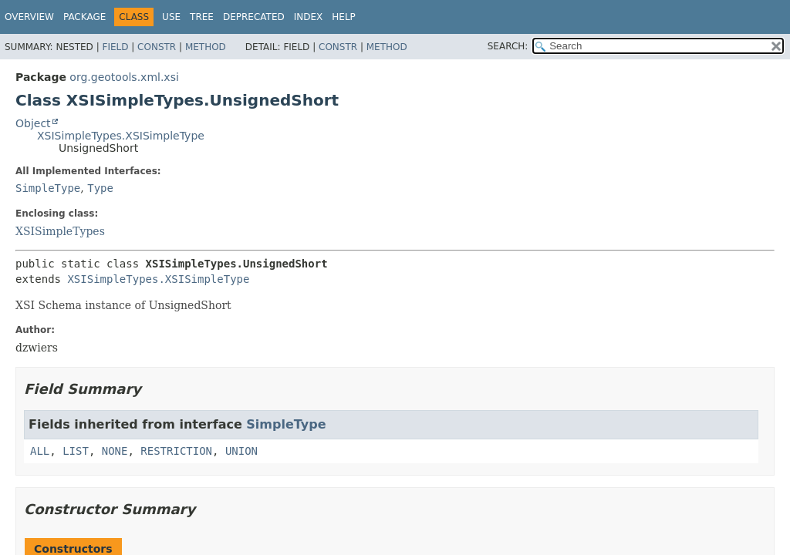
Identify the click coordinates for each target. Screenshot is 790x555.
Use (171, 17)
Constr (156, 47)
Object (33, 123)
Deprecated (254, 17)
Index (308, 17)
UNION (241, 451)
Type (100, 188)
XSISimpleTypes (60, 231)
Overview (29, 17)
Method (205, 47)
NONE (115, 451)
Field (115, 47)
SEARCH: (508, 46)
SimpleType (47, 188)
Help (344, 17)
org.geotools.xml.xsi (123, 77)
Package (84, 17)
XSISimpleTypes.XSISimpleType (120, 136)
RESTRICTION (176, 451)
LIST (75, 451)
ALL (39, 451)
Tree (202, 17)
